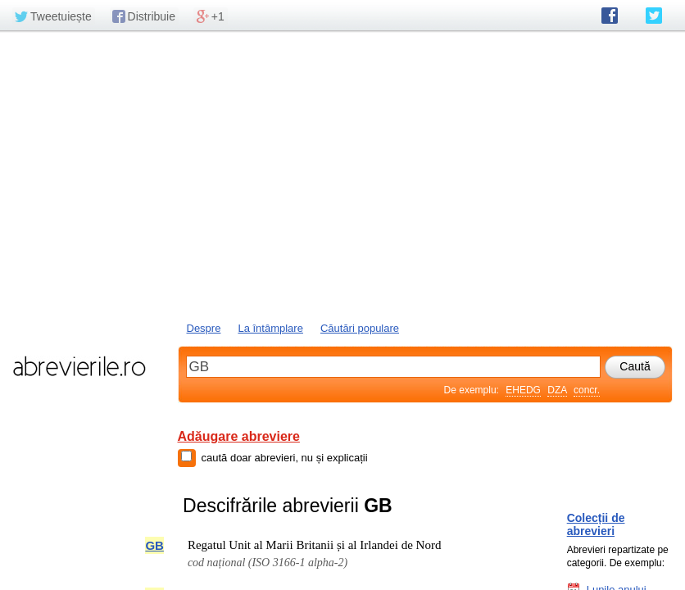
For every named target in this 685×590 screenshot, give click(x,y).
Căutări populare (359, 328)
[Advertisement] (342, 174)
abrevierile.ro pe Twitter (654, 15)
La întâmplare (270, 328)
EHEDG (523, 390)
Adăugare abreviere (239, 436)
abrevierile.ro (79, 366)
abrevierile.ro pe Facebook (609, 15)
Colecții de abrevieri (596, 524)
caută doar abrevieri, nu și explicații (285, 458)
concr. (587, 390)
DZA (556, 390)
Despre (204, 328)
